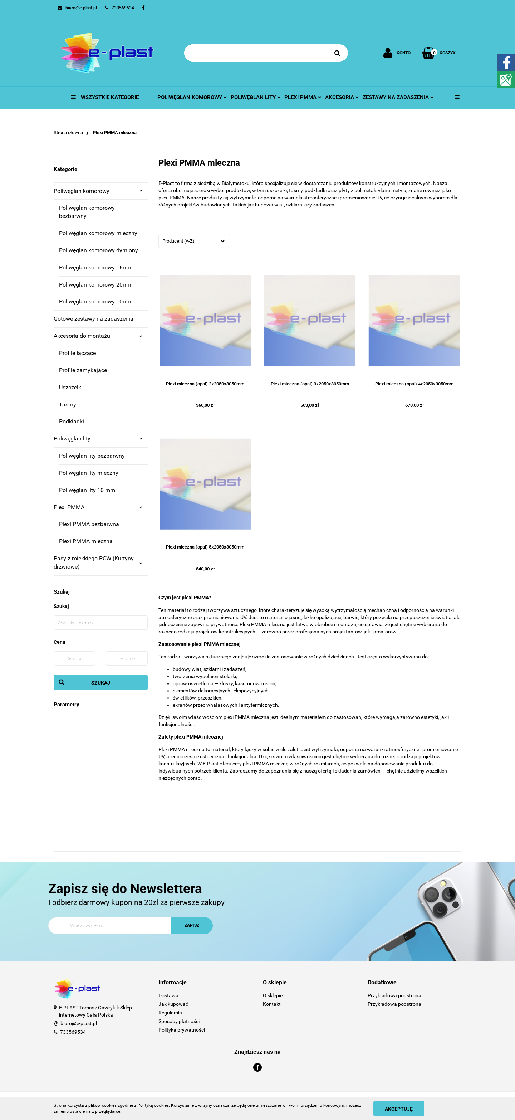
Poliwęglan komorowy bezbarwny (87, 211)
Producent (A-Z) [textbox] (178, 241)
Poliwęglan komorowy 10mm (96, 301)
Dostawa (168, 995)
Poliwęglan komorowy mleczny (98, 233)
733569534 (73, 1032)
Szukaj (100, 683)
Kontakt (272, 1004)
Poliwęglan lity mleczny (88, 472)
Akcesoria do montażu (98, 335)
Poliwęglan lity (256, 97)
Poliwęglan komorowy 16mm (96, 267)
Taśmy (67, 404)
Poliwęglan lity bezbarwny (92, 455)
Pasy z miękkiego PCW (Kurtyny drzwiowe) (98, 562)
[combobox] (194, 241)
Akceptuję (399, 1109)
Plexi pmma (303, 97)
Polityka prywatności (181, 1030)
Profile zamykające (83, 370)
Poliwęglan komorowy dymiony (98, 250)
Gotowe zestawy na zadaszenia (93, 318)
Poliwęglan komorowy (192, 97)
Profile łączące (77, 353)
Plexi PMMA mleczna (86, 541)
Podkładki (71, 421)
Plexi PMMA (98, 507)
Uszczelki (71, 387)
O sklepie (273, 995)
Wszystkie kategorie (105, 97)
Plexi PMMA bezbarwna (89, 524)
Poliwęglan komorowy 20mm (96, 284)
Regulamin (170, 1013)
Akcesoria (342, 97)
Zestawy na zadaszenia (398, 97)
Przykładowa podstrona (394, 995)
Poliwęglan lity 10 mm (87, 490)
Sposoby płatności (179, 1021)
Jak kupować (173, 1004)
